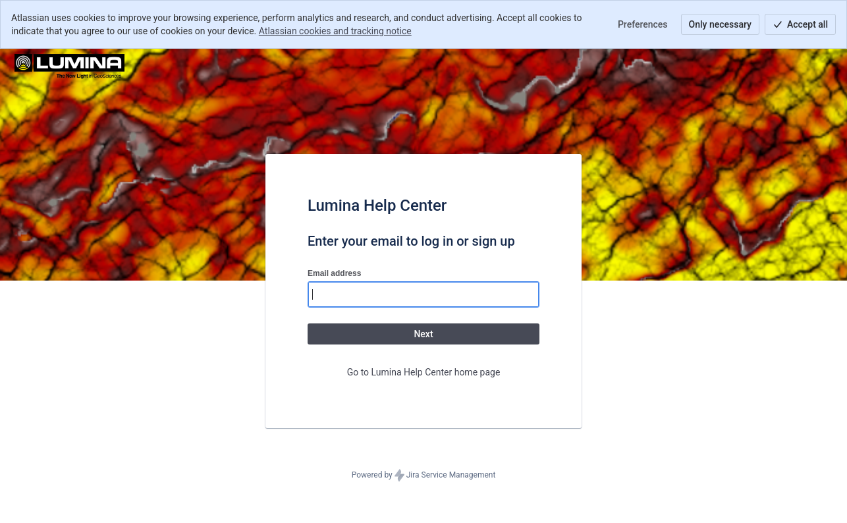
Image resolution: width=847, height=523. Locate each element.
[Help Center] (69, 67)
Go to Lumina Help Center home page (424, 372)
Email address (334, 273)
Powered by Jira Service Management (424, 475)
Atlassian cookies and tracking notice (335, 31)
